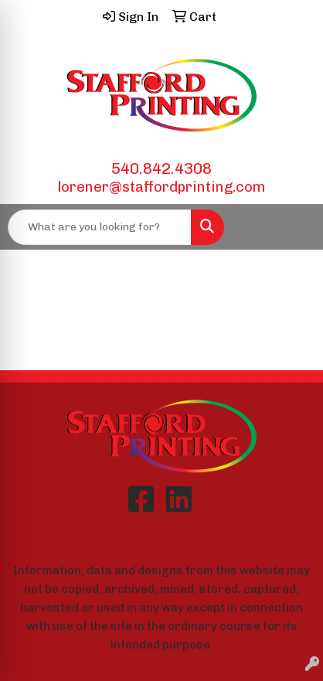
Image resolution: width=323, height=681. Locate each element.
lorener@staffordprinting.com (161, 187)
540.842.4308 (161, 168)
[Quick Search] (100, 227)
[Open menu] (292, 227)
